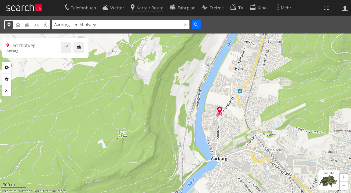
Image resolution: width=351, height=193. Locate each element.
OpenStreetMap (45, 191)
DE (326, 8)
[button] (344, 178)
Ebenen (6, 79)
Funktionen (6, 90)
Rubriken (6, 67)
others (61, 191)
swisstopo (25, 191)
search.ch (10, 191)
